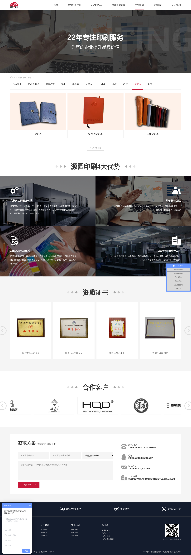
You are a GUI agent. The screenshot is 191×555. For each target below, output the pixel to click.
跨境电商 (44, 530)
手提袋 (75, 84)
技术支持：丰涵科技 (46, 552)
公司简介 (74, 530)
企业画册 (17, 84)
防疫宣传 (44, 535)
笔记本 (30, 77)
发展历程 (74, 535)
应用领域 (45, 525)
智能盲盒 (44, 532)
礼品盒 (89, 84)
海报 (63, 84)
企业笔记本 (106, 532)
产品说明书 (33, 84)
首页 (15, 77)
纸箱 (125, 84)
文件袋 (102, 84)
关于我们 (75, 525)
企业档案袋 (106, 529)
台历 (150, 84)
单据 (114, 84)
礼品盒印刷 (106, 538)
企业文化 (74, 532)
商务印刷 (22, 77)
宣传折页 (50, 84)
